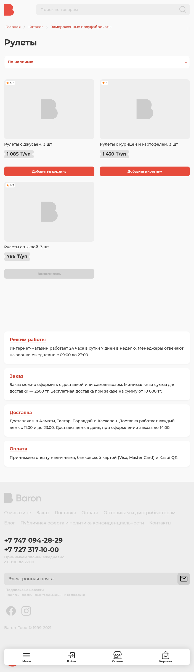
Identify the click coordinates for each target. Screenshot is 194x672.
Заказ (16, 376)
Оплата (18, 448)
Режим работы (28, 339)
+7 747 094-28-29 (33, 540)
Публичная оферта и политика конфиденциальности (82, 523)
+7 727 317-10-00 (31, 550)
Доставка (21, 412)
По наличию (20, 61)
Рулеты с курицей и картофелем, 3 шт (139, 144)
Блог (9, 523)
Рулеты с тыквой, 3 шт (26, 246)
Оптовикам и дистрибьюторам (139, 512)
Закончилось (49, 274)
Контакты (160, 523)
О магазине (17, 512)
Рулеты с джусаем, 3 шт (28, 144)
